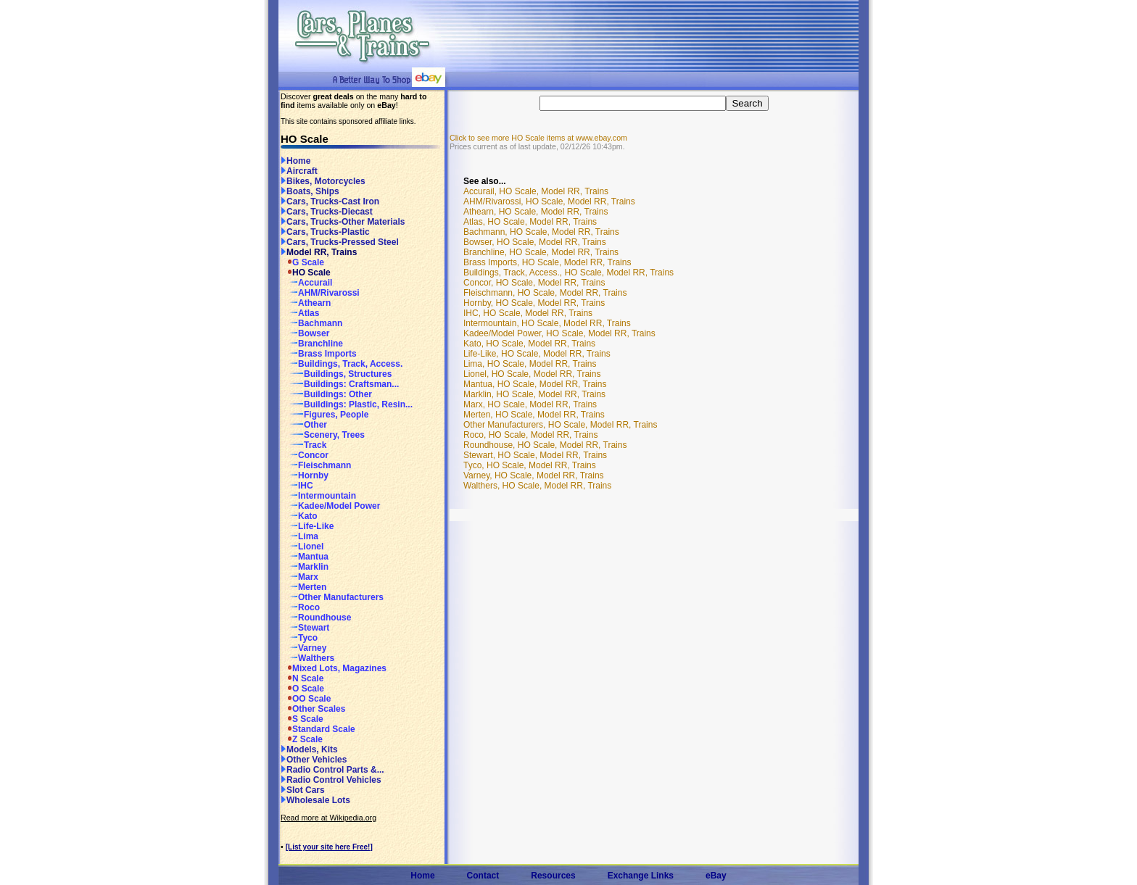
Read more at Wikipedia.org (328, 817)
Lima (299, 536)
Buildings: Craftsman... (340, 384)
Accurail (306, 283)
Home (295, 161)
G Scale (302, 262)
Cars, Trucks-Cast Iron (330, 201)
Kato (299, 516)
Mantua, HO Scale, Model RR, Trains (534, 384)
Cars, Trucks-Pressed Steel (340, 242)
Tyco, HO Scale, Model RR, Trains (529, 465)
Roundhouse (316, 617)
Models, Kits (309, 749)
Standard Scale (318, 729)
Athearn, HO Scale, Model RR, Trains (535, 212)
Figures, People (324, 415)
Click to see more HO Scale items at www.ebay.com (538, 137)
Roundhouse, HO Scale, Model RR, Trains (545, 445)
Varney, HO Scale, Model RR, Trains (533, 475)
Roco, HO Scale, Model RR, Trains (530, 435)
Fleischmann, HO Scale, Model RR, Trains (545, 293)
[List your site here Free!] (329, 847)
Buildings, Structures (336, 374)
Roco (300, 607)
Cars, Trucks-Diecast (327, 212)
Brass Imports (319, 354)
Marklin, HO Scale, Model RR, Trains (534, 394)
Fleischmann (316, 465)
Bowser (305, 333)
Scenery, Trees (323, 435)
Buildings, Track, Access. (341, 364)
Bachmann (311, 323)
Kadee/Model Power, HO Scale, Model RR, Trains (559, 333)
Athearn (306, 303)
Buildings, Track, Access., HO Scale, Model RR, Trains (568, 272)
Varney (303, 648)
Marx (299, 577)
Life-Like (307, 526)
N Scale (302, 678)
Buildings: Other (326, 394)
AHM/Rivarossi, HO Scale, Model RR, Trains (549, 201)
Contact (483, 876)
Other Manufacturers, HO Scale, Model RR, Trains (560, 425)
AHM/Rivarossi (320, 293)
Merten (303, 587)
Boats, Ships (310, 191)
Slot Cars (303, 790)
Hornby (304, 475)
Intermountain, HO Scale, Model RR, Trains (547, 323)
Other (304, 425)
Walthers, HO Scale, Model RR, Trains (537, 486)
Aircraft (299, 171)
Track (303, 445)
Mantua (304, 557)
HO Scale (306, 272)
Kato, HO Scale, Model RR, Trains (529, 343)
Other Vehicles (314, 760)
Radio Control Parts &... (332, 770)
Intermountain (318, 496)
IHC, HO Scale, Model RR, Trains (527, 313)
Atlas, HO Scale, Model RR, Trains (530, 222)
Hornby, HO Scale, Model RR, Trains (534, 303)
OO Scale (306, 699)
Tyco (299, 638)
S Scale (302, 719)
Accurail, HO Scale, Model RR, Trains (535, 191)
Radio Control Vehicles (331, 780)
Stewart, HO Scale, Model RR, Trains (535, 455)
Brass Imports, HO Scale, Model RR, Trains (547, 262)
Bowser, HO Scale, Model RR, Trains (534, 242)
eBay (716, 876)
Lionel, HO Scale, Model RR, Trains (531, 374)
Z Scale (302, 739)
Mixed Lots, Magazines (333, 668)
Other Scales (313, 709)
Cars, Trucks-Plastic (325, 232)
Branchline (312, 343)
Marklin (304, 567)
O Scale (302, 689)
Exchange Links (641, 876)
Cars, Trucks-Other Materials (343, 222)
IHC (297, 486)
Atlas (300, 313)
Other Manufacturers (332, 597)
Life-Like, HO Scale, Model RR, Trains (537, 354)
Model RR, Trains (319, 252)
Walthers (307, 658)
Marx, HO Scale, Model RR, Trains (530, 404)
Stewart (305, 628)
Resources (553, 876)
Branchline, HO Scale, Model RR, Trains (541, 252)
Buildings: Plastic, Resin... (347, 404)
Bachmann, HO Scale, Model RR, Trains (541, 232)
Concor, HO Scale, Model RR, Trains (534, 283)
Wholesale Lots (315, 800)
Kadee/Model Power (330, 506)
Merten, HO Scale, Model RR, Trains (534, 415)
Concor (304, 455)
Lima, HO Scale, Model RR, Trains (529, 364)
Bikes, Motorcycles (323, 181)
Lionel (302, 546)
